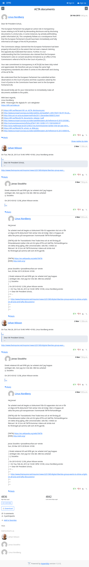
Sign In (70, 3)
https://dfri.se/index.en (10, 105)
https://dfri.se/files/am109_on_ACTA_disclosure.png (24, 110)
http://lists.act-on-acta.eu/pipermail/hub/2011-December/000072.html (31, 115)
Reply (4, 137)
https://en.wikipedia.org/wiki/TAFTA (28, 258)
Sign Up (82, 3)
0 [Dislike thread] (79, 135)
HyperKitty (45, 563)
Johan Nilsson (15, 147)
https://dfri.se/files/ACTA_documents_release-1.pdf (24, 118)
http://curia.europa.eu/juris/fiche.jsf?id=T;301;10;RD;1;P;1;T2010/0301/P (32, 123)
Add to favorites (9, 520)
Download (8, 508)
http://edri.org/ (19, 261)
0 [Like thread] (74, 135)
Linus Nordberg (16, 17)
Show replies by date (79, 141)
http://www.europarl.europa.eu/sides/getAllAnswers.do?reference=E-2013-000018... (37, 131)
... (3, 159)
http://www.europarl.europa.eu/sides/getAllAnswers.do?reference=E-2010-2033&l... (37, 120)
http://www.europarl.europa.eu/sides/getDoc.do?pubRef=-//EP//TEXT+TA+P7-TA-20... (37, 113)
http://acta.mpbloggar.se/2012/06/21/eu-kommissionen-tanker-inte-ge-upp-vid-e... (36, 125)
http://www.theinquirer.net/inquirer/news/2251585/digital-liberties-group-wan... (33, 170)
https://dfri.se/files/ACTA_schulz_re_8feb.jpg (21, 128)
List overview (6, 503)
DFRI (8, 2)
